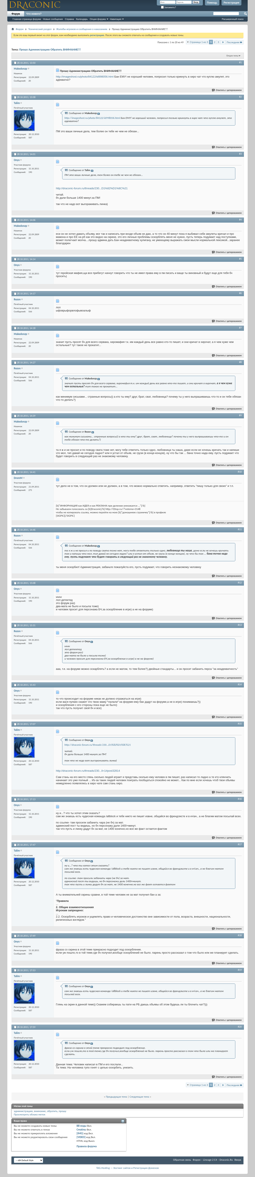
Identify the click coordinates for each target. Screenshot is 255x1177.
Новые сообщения (53, 19)
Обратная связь (182, 1159)
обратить (52, 1111)
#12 (240, 582)
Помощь (212, 2)
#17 (240, 844)
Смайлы (81, 1129)
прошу (62, 1111)
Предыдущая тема (116, 1096)
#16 (240, 798)
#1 (240, 62)
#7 (240, 327)
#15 (240, 723)
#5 (240, 258)
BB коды (82, 1125)
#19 (240, 969)
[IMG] (80, 1133)
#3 (240, 153)
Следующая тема (139, 1096)
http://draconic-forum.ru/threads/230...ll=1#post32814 (88, 770)
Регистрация (231, 2)
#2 (240, 96)
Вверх (237, 1159)
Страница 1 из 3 (199, 42)
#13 (240, 624)
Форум (16, 13)
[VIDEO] (81, 1137)
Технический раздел (40, 29)
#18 (240, 935)
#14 (240, 684)
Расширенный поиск (232, 19)
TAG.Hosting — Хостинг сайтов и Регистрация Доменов (127, 1167)
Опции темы (232, 55)
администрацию (23, 1111)
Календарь (82, 19)
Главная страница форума (27, 19)
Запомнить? (168, 7)
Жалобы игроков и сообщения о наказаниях (81, 29)
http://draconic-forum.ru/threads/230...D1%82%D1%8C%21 (92, 188)
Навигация (115, 19)
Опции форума (98, 19)
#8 (240, 362)
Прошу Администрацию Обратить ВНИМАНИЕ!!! (50, 49)
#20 (240, 1026)
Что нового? (33, 13)
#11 (240, 529)
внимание (40, 1111)
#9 (240, 415)
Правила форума (87, 1146)
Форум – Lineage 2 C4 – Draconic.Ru (213, 1159)
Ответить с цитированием (227, 90)
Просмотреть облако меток (29, 1114)
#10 (240, 471)
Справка (69, 19)
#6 (240, 293)
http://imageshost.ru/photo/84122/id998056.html (84, 76)
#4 (240, 219)
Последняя (234, 42)
